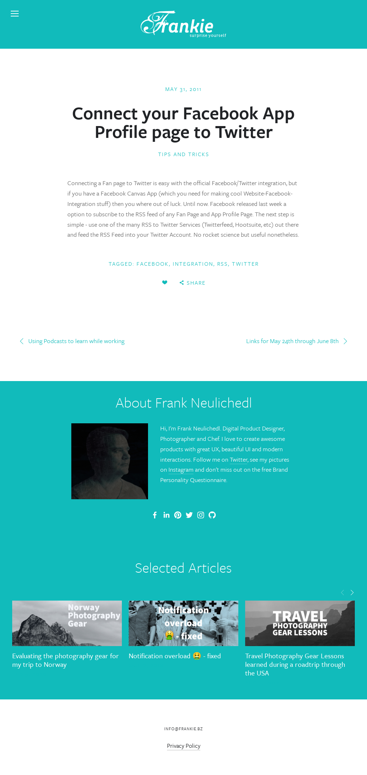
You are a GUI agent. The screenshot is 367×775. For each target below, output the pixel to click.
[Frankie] (177, 515)
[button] (342, 592)
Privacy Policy (183, 745)
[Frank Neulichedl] (166, 515)
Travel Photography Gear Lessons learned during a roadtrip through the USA (295, 664)
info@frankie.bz (183, 729)
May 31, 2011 (183, 89)
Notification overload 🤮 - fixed (175, 655)
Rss (222, 264)
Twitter (238, 459)
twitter (245, 264)
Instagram (181, 469)
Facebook (153, 264)
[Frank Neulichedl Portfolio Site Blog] (154, 515)
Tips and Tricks (183, 154)
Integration (193, 264)
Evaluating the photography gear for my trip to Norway (65, 660)
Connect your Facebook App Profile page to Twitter (183, 122)
